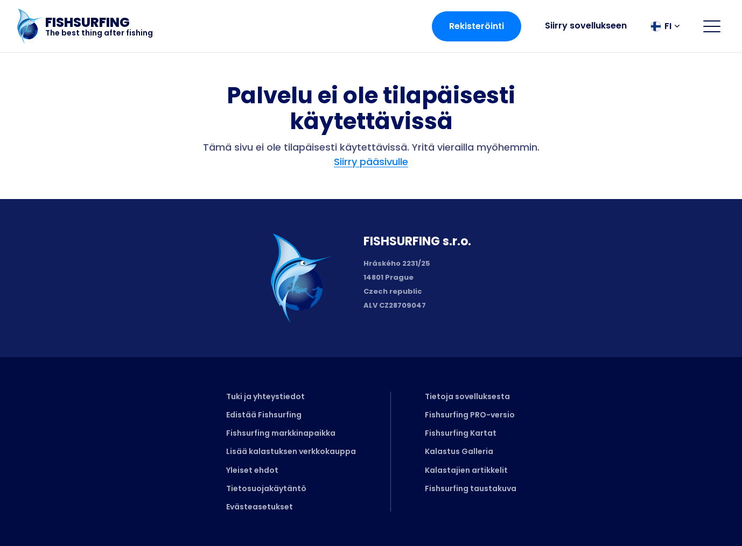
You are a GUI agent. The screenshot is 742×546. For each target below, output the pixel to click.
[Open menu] (712, 26)
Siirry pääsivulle (371, 161)
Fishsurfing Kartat (460, 433)
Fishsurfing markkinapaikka (280, 433)
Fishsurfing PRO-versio (470, 415)
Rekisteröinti (476, 26)
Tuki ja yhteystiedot (265, 396)
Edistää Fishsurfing (264, 415)
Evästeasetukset (259, 507)
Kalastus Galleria (459, 451)
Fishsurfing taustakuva (470, 488)
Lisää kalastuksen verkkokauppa (291, 451)
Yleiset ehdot (252, 470)
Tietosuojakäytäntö (266, 488)
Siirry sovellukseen (586, 25)
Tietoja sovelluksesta (467, 396)
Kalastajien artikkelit (466, 470)
